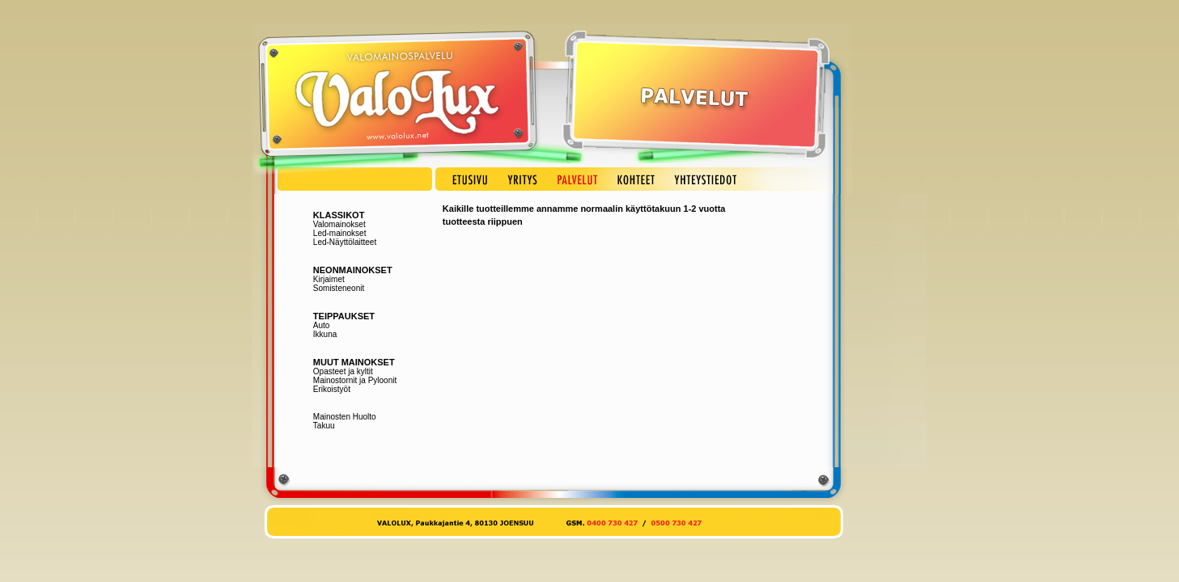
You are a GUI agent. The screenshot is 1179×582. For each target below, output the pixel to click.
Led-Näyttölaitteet (344, 242)
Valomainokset (339, 224)
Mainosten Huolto (344, 416)
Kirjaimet (329, 279)
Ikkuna (325, 334)
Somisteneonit (338, 288)
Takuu (324, 425)
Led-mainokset (340, 233)
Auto (321, 325)
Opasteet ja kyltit (343, 371)
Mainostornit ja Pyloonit (355, 380)
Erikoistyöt (331, 389)
